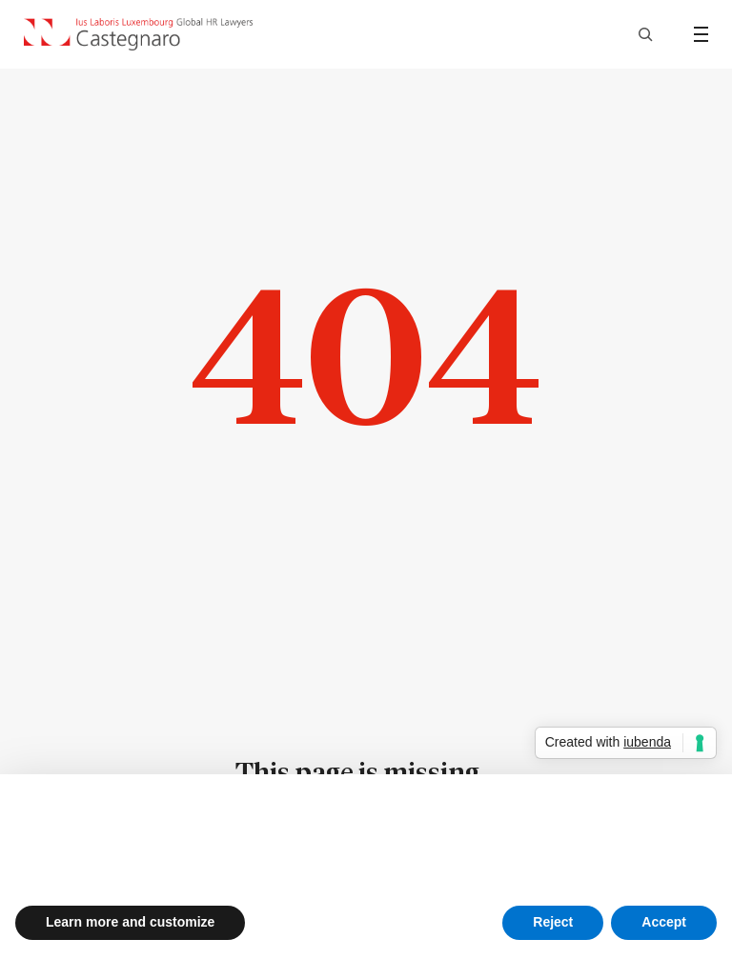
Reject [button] (553, 921)
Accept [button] (663, 921)
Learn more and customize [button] (130, 921)
